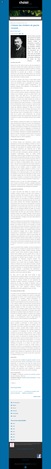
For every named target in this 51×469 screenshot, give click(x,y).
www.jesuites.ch (36, 444)
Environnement (16, 402)
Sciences (15, 410)
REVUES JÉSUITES (29, 449)
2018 (14, 434)
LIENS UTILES (20, 449)
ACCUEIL (15, 7)
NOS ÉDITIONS (28, 7)
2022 (14, 423)
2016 (14, 439)
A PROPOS (20, 7)
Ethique (14, 405)
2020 (14, 428)
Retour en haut (37, 396)
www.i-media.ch (34, 463)
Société (14, 416)
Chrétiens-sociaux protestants (29, 377)
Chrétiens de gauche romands (28, 360)
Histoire (14, 408)
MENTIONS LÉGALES (25, 459)
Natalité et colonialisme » (28, 393)
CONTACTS (35, 7)
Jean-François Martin (16, 31)
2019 (14, 431)
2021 (14, 426)
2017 (14, 437)
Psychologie (15, 413)
